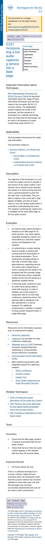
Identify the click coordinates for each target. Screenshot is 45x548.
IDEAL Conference (24, 371)
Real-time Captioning (21, 335)
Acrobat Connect (23, 374)
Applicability (28, 54)
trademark (27, 537)
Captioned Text (18, 339)
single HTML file (35, 518)
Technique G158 (16, 39)
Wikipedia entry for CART (22, 345)
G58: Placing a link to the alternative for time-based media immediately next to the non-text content (25, 407)
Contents (11, 36)
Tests (26, 70)
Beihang (10, 537)
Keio (36, 535)
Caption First (21, 377)
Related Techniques (31, 67)
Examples (27, 61)
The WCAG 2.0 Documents (22, 520)
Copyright (11, 535)
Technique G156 (31, 36)
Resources (28, 64)
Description (28, 57)
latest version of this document (20, 515)
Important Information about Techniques (31, 50)
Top (8, 500)
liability (21, 537)
